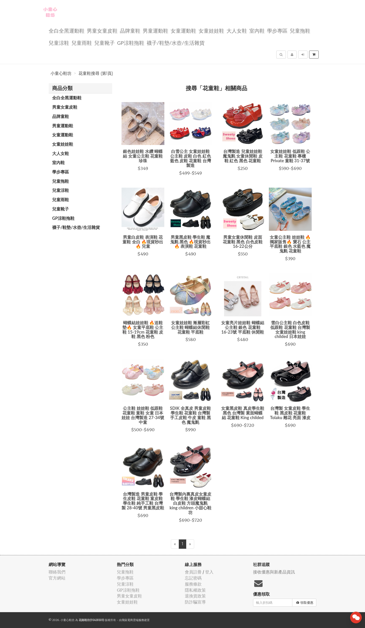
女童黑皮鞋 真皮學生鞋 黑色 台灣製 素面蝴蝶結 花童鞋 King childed (242, 413)
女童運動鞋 (183, 30)
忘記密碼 (193, 578)
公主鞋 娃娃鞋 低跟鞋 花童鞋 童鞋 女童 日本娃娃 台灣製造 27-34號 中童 (143, 415)
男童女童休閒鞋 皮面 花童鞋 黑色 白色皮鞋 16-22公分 (243, 242)
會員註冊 (193, 572)
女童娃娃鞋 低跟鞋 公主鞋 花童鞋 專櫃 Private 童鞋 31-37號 (290, 156)
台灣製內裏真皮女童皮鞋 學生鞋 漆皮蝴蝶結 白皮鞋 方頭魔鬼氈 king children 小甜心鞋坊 (190, 503)
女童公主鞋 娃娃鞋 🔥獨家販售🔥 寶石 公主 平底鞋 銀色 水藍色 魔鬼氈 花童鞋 (290, 244)
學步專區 (277, 30)
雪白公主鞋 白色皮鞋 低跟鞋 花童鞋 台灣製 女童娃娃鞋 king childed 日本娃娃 (290, 329)
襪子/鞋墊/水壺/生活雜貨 (176, 42)
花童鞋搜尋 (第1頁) (95, 73)
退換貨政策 (195, 596)
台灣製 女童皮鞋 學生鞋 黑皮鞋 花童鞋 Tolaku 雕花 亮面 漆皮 (290, 413)
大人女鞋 (236, 30)
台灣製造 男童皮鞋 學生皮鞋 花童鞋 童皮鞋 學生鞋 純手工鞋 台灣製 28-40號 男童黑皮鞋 (143, 500)
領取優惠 (304, 602)
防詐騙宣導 (195, 602)
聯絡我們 (57, 572)
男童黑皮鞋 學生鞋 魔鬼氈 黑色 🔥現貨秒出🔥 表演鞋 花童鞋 (190, 242)
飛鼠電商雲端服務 (133, 620)
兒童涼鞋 (59, 42)
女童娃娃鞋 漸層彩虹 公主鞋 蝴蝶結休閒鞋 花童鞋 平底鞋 (190, 327)
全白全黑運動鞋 (66, 30)
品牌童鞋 (130, 30)
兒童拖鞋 (300, 30)
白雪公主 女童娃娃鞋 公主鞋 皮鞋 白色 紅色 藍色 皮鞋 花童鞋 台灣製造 (190, 158)
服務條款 (193, 584)
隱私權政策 (195, 590)
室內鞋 (257, 30)
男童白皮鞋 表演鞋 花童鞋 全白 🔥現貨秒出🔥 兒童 (142, 242)
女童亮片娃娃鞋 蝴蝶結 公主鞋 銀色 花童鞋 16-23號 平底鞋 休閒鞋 (242, 327)
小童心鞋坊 (61, 73)
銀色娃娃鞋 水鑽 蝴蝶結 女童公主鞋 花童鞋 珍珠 (143, 156)
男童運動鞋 (155, 30)
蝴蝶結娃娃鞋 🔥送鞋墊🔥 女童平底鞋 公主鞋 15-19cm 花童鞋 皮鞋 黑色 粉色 (142, 329)
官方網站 (57, 578)
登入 (209, 572)
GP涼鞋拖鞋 (130, 42)
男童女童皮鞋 (102, 30)
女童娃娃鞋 (211, 30)
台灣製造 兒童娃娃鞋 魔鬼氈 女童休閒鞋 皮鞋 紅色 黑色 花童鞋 (243, 156)
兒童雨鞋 (81, 42)
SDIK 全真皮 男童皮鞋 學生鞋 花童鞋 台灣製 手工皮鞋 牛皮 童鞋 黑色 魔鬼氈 (190, 415)
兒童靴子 (104, 42)
